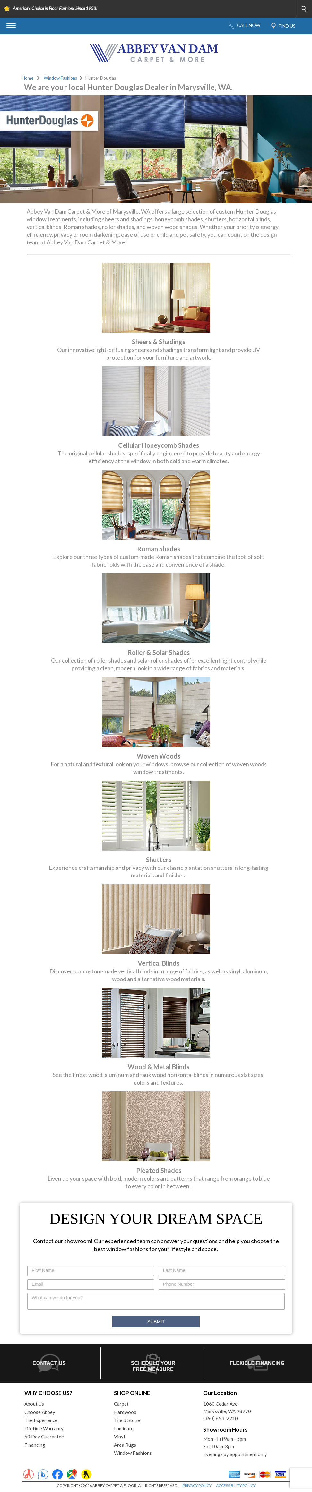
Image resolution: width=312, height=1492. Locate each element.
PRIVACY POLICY (197, 1485)
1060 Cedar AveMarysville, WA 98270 (227, 1407)
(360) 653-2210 (220, 1418)
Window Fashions (60, 78)
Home (27, 78)
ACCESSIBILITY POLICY (236, 1485)
